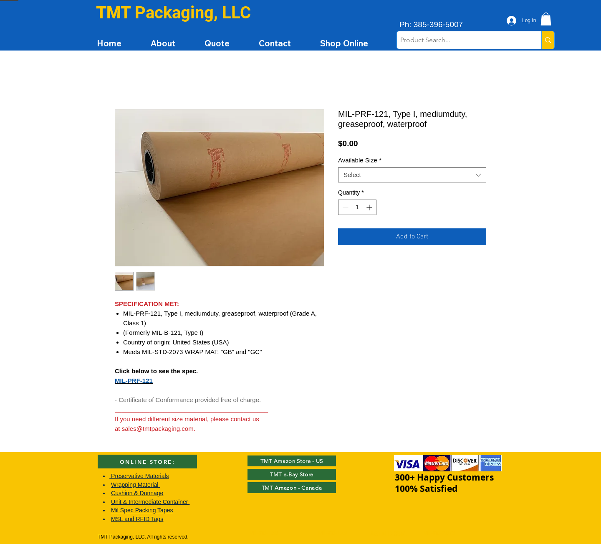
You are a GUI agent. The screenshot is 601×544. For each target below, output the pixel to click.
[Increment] (370, 207)
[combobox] (412, 174)
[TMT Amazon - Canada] (291, 487)
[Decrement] (344, 207)
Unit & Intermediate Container (150, 501)
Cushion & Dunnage (137, 493)
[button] (545, 19)
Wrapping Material (135, 484)
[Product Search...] (462, 40)
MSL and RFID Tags (137, 519)
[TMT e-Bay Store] (291, 474)
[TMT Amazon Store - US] (291, 460)
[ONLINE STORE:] (147, 461)
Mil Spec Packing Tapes (142, 510)
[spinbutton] (357, 207)
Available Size (359, 160)
